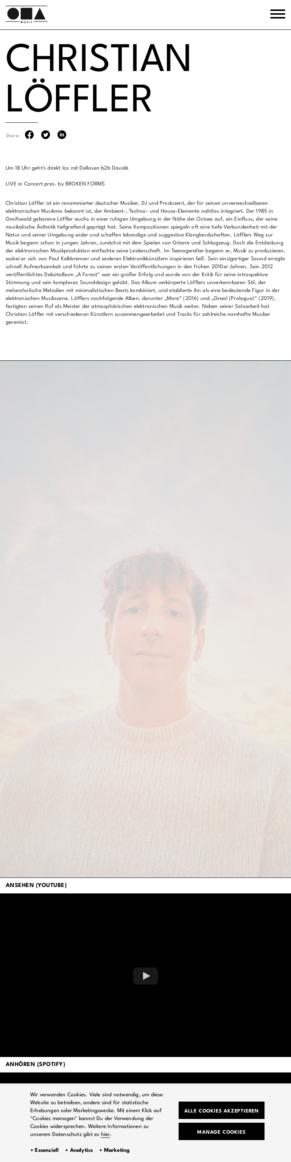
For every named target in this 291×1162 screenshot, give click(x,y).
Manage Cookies (221, 1132)
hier (105, 1134)
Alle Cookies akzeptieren (221, 1111)
